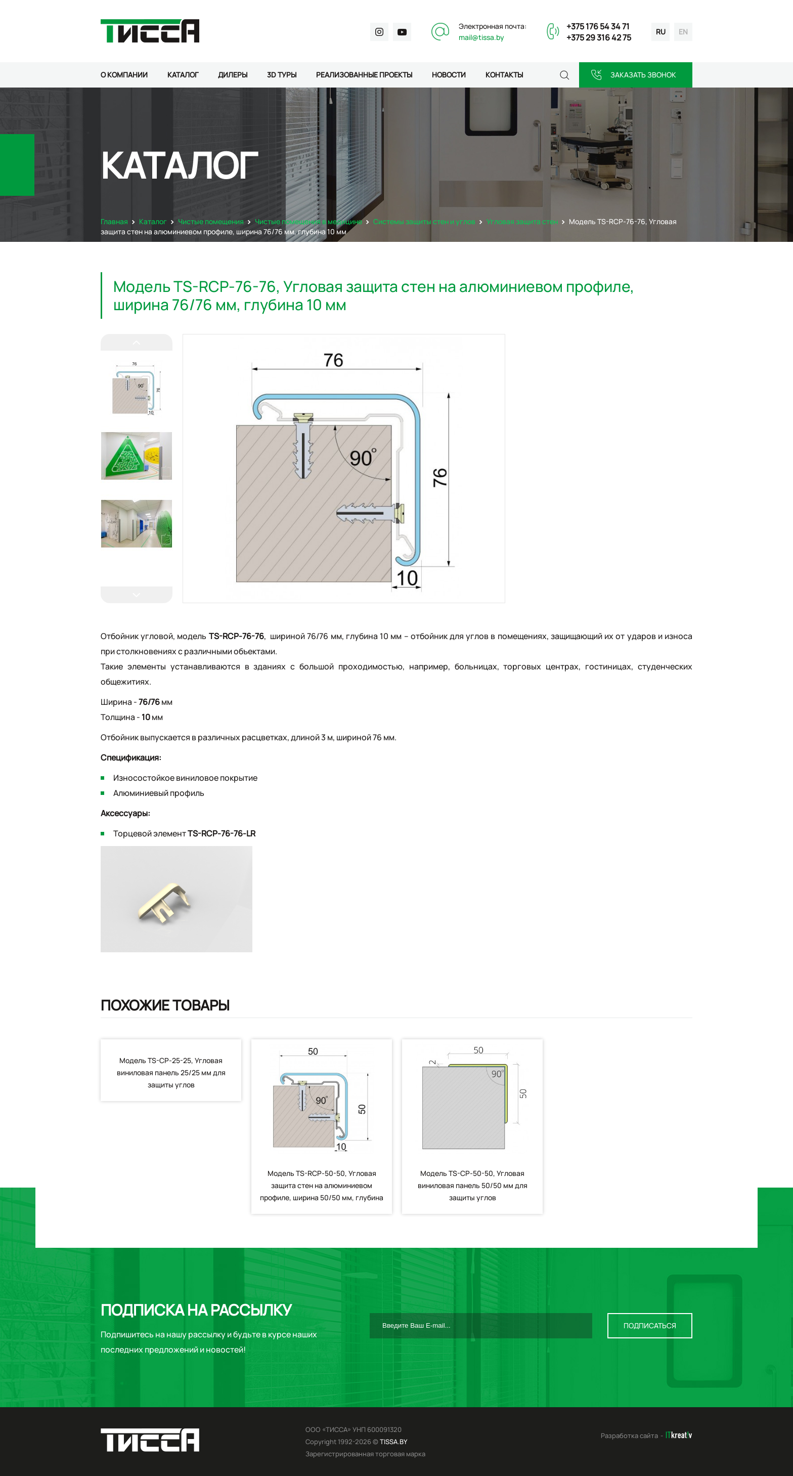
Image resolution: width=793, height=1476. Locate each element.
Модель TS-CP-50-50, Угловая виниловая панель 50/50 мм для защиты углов (472, 1185)
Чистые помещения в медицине (308, 221)
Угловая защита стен (522, 221)
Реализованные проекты (364, 74)
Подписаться (650, 1325)
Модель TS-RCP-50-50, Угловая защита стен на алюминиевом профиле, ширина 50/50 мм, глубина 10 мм (321, 1191)
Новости (449, 74)
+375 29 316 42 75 (598, 37)
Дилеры (232, 74)
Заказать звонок (643, 74)
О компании (124, 74)
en (683, 31)
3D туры (281, 74)
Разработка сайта (629, 1435)
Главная (114, 221)
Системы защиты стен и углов (424, 221)
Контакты (504, 74)
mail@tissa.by (481, 37)
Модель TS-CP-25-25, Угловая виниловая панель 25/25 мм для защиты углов (171, 1072)
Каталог (182, 74)
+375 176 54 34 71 (598, 26)
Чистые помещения (211, 221)
